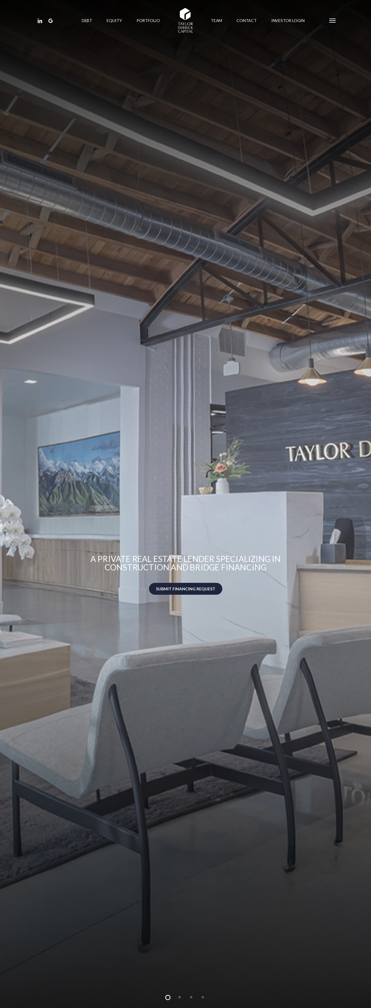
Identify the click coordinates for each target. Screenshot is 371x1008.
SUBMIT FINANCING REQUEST (185, 588)
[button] (332, 20)
